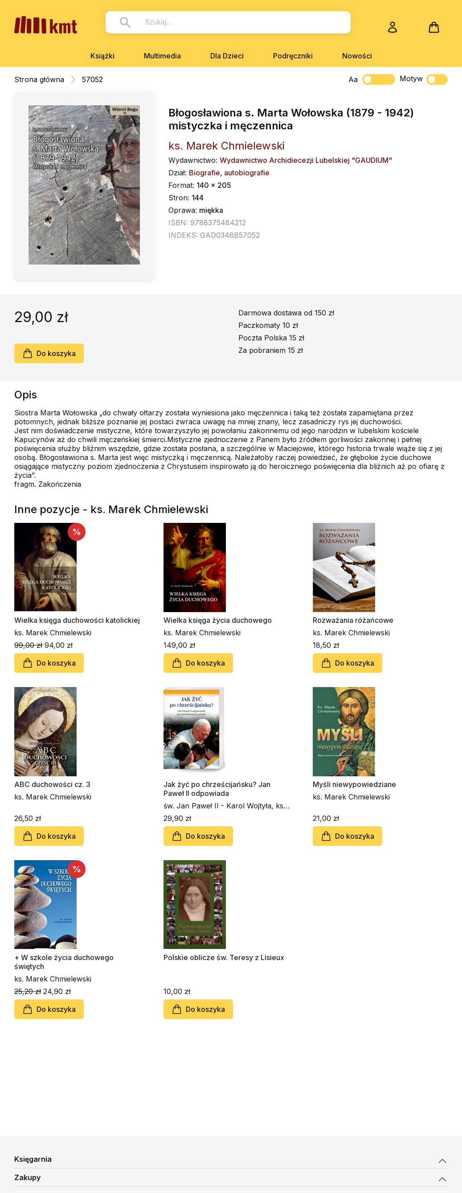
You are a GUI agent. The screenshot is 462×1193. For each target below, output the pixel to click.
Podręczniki (293, 55)
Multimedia (162, 55)
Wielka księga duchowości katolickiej (77, 620)
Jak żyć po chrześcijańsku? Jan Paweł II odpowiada (217, 789)
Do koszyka (49, 353)
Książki (102, 55)
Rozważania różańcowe (353, 620)
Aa (353, 79)
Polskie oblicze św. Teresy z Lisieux (224, 957)
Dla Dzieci (227, 55)
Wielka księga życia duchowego (218, 620)
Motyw (424, 79)
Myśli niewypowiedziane (354, 784)
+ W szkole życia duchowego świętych (64, 962)
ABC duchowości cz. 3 (52, 784)
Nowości (357, 55)
